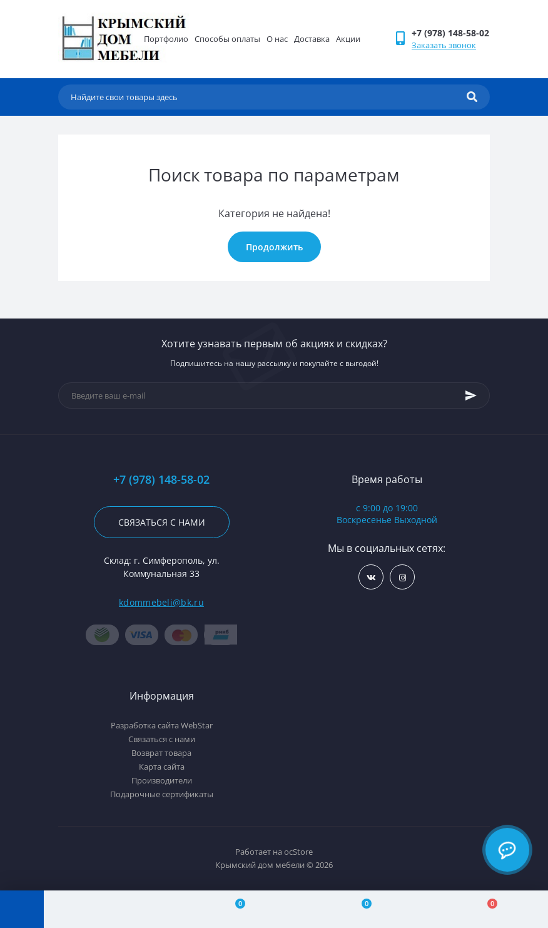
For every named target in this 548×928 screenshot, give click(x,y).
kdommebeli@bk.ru (161, 602)
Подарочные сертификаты (161, 794)
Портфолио (166, 38)
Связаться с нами (161, 522)
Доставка (312, 38)
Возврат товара (161, 752)
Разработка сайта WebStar (162, 725)
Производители (161, 780)
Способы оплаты (227, 38)
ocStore (298, 851)
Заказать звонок (444, 45)
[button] (450, 32)
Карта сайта (162, 766)
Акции (348, 38)
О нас (277, 38)
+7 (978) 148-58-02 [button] (161, 479)
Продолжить (274, 247)
